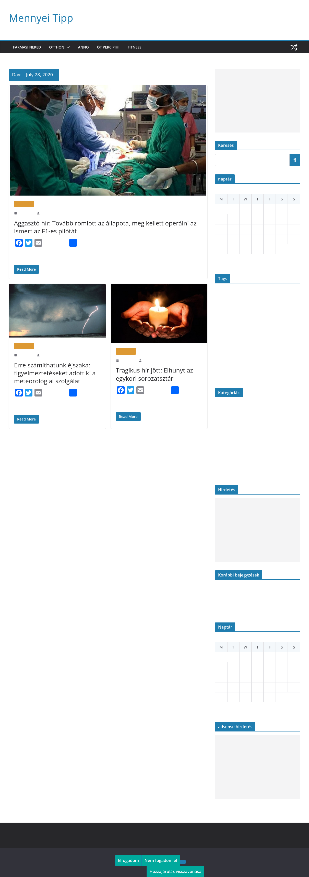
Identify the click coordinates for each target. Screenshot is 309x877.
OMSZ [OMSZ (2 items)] (264, 339)
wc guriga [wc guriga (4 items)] (224, 374)
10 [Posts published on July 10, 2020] (268, 219)
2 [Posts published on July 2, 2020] (256, 209)
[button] (70, 47)
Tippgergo (47, 213)
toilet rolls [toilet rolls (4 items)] (271, 362)
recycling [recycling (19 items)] (253, 351)
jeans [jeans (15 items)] (283, 319)
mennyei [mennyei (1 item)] (283, 329)
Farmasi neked (28, 47)
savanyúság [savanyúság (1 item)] (283, 353)
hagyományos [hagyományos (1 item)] (229, 320)
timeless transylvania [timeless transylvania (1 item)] (249, 363)
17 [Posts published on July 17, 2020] (268, 229)
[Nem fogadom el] (177, 861)
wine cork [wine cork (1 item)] (239, 374)
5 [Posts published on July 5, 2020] (292, 209)
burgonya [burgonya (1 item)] (250, 295)
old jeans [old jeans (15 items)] (245, 338)
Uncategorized (225, 473)
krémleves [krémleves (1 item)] (220, 329)
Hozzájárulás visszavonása (172, 871)
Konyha (220, 447)
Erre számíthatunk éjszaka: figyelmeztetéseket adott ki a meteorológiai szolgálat (52, 373)
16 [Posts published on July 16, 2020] (256, 229)
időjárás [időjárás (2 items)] (269, 320)
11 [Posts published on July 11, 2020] (280, 219)
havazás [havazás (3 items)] (244, 320)
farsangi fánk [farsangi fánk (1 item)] (247, 308)
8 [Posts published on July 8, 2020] (243, 219)
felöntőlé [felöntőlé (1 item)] (260, 308)
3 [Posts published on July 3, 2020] (268, 209)
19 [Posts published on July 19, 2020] (293, 229)
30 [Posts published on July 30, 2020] (256, 249)
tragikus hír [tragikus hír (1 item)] (288, 363)
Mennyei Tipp (39, 17)
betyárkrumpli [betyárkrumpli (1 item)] (236, 295)
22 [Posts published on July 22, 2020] (244, 239)
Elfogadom (127, 860)
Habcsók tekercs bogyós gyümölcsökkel (243, 602)
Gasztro (220, 431)
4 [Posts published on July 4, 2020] (280, 209)
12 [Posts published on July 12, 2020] (293, 219)
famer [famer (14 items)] (223, 306)
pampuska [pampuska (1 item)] (281, 339)
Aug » (229, 263)
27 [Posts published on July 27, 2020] (220, 249)
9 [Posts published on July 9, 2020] (256, 219)
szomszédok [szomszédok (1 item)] (221, 363)
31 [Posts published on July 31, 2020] (268, 249)
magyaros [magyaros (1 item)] (250, 329)
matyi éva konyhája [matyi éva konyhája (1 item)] (266, 329)
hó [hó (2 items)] (261, 320)
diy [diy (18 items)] (265, 294)
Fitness (139, 47)
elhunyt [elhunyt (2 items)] (276, 295)
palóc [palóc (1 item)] (272, 339)
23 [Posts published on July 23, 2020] (256, 239)
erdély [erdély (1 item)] (286, 295)
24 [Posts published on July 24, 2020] (268, 239)
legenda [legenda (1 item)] (239, 329)
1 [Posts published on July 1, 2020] (243, 209)
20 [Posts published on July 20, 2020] (220, 239)
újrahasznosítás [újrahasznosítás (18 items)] (268, 373)
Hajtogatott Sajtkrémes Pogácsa (237, 610)
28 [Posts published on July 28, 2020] (232, 249)
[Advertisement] (257, 101)
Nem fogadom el (157, 860)
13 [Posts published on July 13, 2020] (220, 229)
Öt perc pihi (111, 47)
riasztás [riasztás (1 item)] (272, 353)
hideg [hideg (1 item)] (255, 320)
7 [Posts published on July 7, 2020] (231, 219)
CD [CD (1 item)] (258, 295)
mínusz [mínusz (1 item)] (293, 329)
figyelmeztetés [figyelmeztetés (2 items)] (276, 308)
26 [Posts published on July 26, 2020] (293, 239)
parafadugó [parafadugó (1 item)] (221, 353)
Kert (218, 439)
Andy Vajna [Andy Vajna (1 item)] (221, 295)
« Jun (219, 263)
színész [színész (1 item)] (233, 363)
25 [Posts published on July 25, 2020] (281, 239)
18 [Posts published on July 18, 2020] (281, 229)
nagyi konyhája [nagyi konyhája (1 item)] (223, 339)
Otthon (59, 47)
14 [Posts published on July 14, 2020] (232, 229)
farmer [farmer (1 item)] (235, 308)
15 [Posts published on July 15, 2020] (244, 229)
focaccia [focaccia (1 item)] (292, 308)
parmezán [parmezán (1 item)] (233, 353)
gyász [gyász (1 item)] (218, 320)
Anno (86, 47)
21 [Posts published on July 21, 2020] (232, 239)
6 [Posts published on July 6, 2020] (219, 219)
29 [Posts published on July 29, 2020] (244, 249)
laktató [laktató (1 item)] (230, 329)
